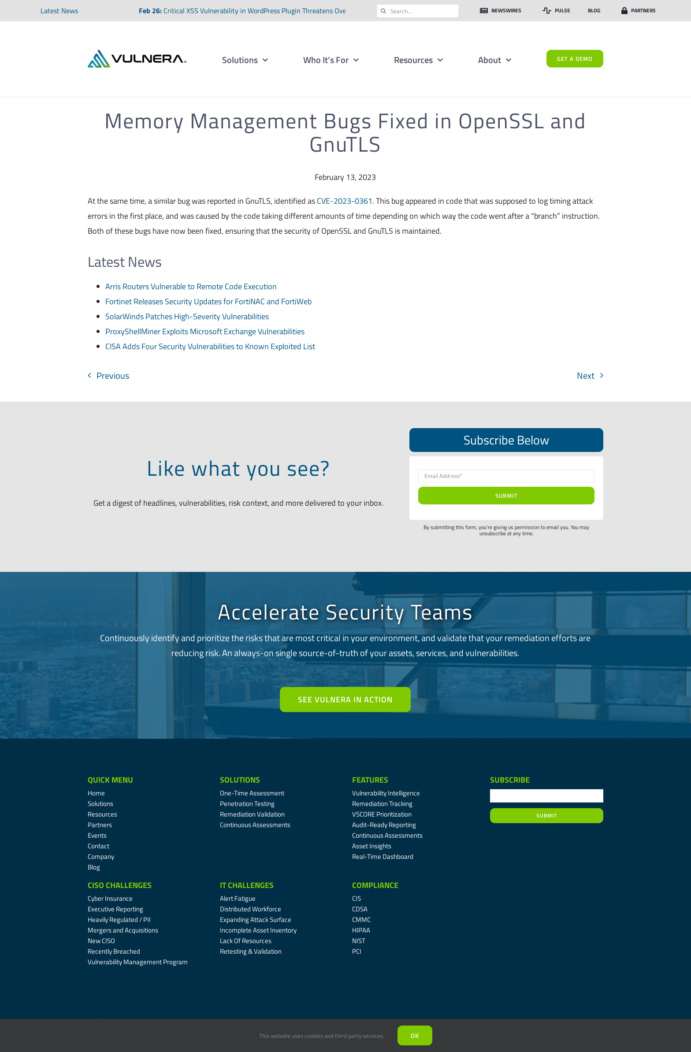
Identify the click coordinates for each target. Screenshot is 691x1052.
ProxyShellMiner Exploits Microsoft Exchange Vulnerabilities (205, 331)
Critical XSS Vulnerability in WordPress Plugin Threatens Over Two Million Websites (288, 10)
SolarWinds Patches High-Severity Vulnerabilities (187, 316)
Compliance (375, 885)
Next (585, 375)
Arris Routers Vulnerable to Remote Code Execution (191, 286)
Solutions (240, 780)
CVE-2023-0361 (344, 201)
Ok (415, 1035)
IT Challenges (247, 885)
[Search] (383, 11)
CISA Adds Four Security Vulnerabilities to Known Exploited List (210, 346)
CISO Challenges (120, 885)
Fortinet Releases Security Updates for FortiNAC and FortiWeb (208, 301)
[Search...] (418, 11)
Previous (113, 375)
